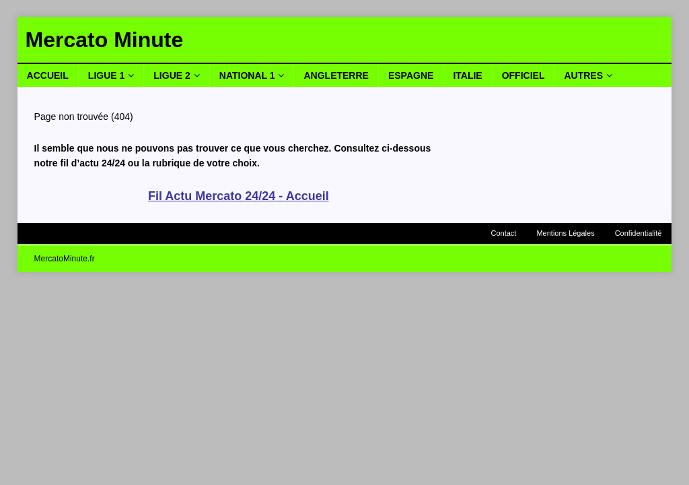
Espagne (410, 75)
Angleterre (335, 75)
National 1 (247, 75)
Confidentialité (638, 233)
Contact (504, 233)
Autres (583, 75)
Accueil (48, 75)
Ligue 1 (106, 75)
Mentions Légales (565, 233)
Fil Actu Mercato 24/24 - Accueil (238, 196)
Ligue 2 (171, 75)
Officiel (523, 75)
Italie (467, 75)
